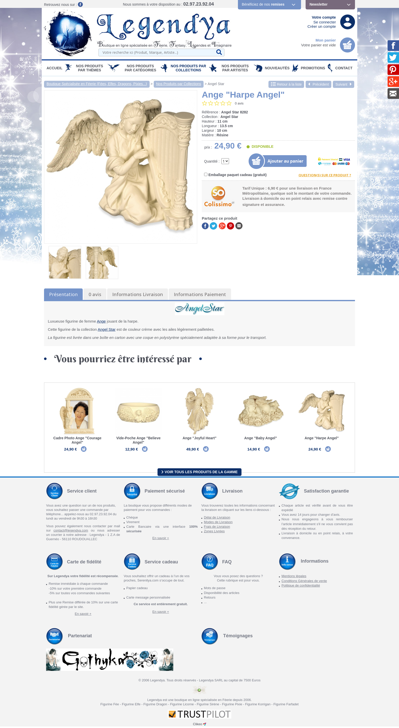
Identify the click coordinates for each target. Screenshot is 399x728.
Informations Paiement (200, 294)
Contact (343, 68)
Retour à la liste (286, 84)
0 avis (95, 294)
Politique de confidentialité (300, 587)
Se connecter (325, 22)
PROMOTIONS (313, 68)
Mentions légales (293, 578)
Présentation (63, 294)
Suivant (343, 84)
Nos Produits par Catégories (140, 68)
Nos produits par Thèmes (89, 68)
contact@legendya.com (70, 532)
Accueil (54, 68)
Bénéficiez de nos (263, 4)
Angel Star (216, 84)
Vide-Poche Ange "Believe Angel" (138, 440)
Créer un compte (321, 26)
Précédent (318, 84)
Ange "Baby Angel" (260, 438)
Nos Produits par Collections (188, 68)
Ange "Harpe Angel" (322, 438)
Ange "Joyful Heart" (199, 438)
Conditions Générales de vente (304, 582)
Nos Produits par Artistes (235, 68)
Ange (101, 321)
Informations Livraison (137, 294)
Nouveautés (277, 68)
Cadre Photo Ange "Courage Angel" (77, 440)
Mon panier (326, 40)
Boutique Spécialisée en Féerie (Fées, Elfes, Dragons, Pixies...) (97, 84)
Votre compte (324, 17)
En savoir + (160, 539)
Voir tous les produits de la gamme (199, 473)
